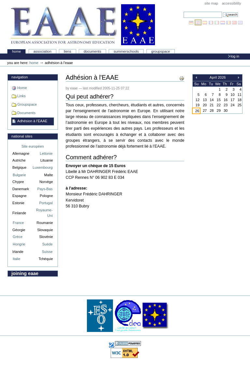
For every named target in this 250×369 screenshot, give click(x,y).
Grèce (17, 237)
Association (42, 51)
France (18, 223)
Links (21, 96)
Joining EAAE (24, 273)
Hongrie (19, 244)
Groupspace (160, 51)
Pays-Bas (44, 189)
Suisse (47, 252)
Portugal (46, 203)
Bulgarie (19, 175)
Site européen (32, 146)
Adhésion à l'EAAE (32, 121)
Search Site (183, 11)
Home (16, 51)
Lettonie (46, 153)
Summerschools (126, 51)
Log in (235, 56)
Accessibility (231, 3)
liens (67, 51)
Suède (47, 244)
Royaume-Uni (44, 212)
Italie (16, 259)
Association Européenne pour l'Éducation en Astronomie (81, 24)
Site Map (211, 3)
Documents (92, 51)
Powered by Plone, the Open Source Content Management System (128, 343)
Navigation (19, 77)
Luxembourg (42, 167)
